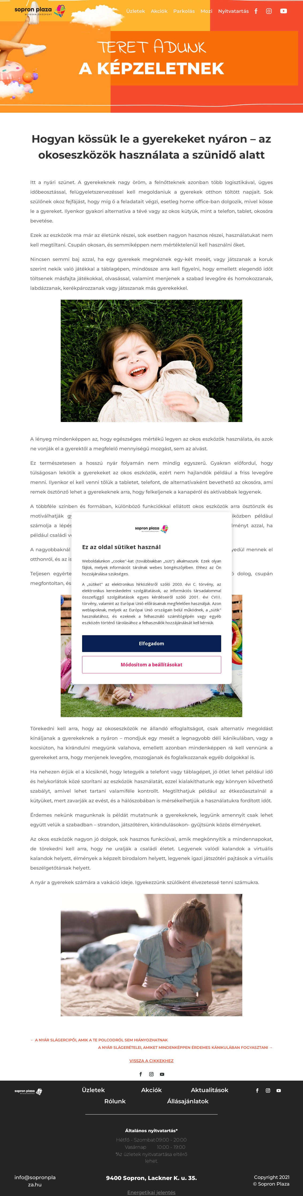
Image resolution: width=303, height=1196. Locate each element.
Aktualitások (209, 1090)
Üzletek (135, 11)
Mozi (206, 11)
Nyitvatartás (233, 11)
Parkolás (184, 11)
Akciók (159, 11)
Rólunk (115, 1101)
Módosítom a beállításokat (151, 665)
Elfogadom (151, 643)
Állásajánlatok (188, 1101)
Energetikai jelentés (151, 1192)
